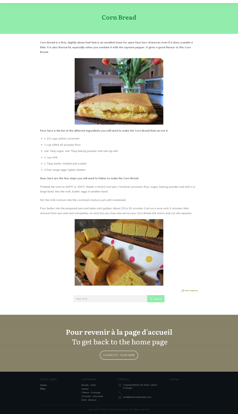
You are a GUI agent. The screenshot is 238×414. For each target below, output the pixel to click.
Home (43, 385)
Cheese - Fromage (91, 392)
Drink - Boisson (89, 400)
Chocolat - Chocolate (92, 396)
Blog (42, 388)
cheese (85, 388)
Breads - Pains (89, 385)
